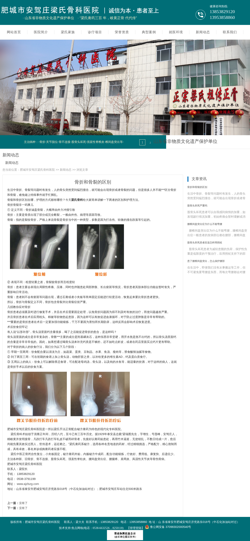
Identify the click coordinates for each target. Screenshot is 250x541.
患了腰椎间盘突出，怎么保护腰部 (206, 261)
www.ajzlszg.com (28, 484)
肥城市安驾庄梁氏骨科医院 (37, 169)
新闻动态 (11, 162)
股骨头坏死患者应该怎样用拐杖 (204, 242)
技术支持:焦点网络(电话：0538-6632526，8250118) (91, 528)
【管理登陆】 (135, 528)
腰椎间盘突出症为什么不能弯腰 (204, 224)
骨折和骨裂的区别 (197, 187)
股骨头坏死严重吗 (197, 205)
